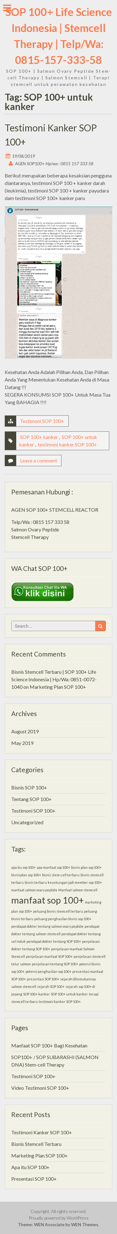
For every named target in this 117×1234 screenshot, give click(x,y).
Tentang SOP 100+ (31, 799)
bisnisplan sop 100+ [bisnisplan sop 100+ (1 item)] (26, 875)
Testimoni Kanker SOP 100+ (41, 1132)
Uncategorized (27, 822)
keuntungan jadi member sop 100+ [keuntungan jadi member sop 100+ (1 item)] (75, 882)
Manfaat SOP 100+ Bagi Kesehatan (49, 1045)
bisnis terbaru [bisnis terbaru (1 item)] (36, 882)
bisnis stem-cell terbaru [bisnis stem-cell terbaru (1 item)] (61, 875)
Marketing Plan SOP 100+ (58, 687)
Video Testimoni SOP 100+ (40, 1088)
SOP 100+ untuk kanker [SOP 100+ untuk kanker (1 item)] (69, 994)
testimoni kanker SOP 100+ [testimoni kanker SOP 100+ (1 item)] (60, 1001)
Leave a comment (38, 460)
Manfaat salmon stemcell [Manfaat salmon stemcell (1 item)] (77, 890)
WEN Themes (84, 1224)
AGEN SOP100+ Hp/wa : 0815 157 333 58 (54, 163)
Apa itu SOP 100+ (30, 1167)
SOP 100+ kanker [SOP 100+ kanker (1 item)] (36, 994)
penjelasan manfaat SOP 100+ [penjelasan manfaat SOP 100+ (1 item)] (49, 956)
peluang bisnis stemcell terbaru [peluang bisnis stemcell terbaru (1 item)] (58, 911)
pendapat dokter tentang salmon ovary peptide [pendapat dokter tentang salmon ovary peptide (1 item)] (47, 926)
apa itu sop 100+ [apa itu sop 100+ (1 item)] (23, 867)
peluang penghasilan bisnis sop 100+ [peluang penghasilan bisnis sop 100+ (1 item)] (62, 919)
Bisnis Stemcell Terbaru (36, 1144)
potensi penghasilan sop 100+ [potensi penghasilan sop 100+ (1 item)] (48, 971)
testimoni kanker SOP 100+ (67, 444)
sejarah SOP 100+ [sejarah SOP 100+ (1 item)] (51, 986)
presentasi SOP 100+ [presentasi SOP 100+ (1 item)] (43, 979)
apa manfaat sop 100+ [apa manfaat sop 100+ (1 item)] (53, 867)
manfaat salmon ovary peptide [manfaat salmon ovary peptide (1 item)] (34, 890)
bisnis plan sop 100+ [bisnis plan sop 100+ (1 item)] (86, 867)
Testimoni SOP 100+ (42, 421)
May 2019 (22, 743)
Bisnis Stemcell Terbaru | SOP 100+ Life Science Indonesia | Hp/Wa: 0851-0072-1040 (54, 679)
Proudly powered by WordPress (59, 1218)
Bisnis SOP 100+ (29, 787)
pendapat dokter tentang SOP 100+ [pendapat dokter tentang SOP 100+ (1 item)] (54, 941)
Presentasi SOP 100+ (34, 1179)
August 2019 (25, 731)
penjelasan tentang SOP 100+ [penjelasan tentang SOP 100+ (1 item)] (55, 964)
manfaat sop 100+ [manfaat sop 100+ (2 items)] (47, 899)
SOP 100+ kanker (39, 437)
